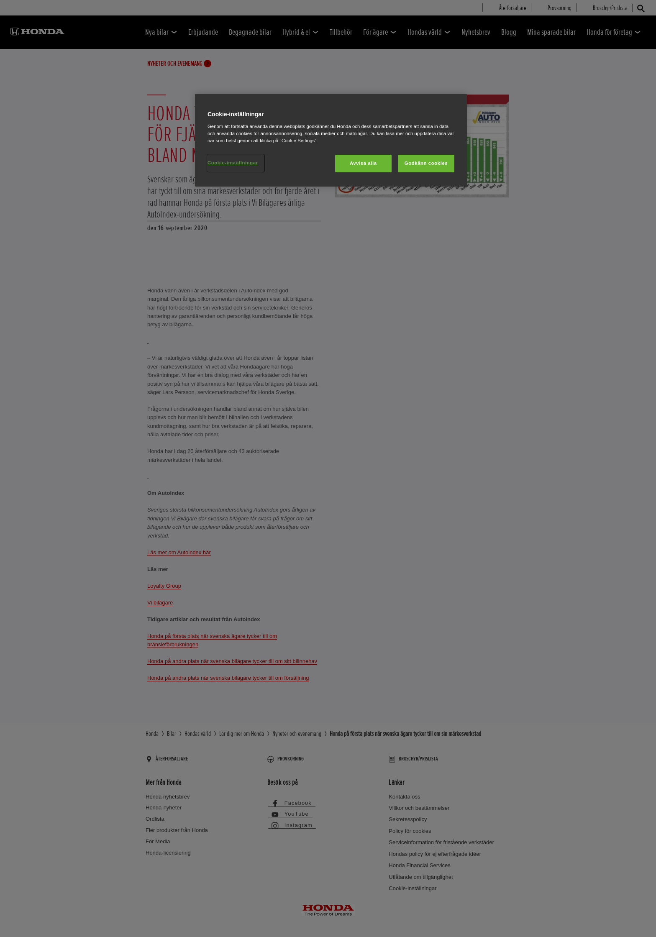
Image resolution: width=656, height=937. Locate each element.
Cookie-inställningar (233, 162)
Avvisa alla (363, 163)
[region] (331, 140)
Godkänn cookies (426, 163)
